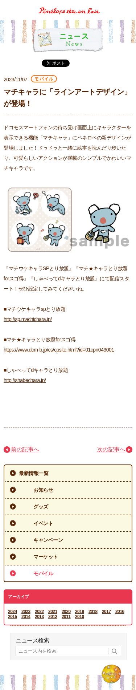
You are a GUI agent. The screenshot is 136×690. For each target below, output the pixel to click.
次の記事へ (111, 449)
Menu (127, 5)
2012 (52, 616)
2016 (119, 611)
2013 (39, 616)
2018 (93, 611)
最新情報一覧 (33, 473)
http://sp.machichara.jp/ (28, 319)
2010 (79, 616)
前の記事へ (25, 449)
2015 (12, 616)
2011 (66, 616)
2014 (25, 616)
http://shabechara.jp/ (25, 380)
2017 (106, 611)
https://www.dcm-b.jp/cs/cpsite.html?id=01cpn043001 (59, 350)
